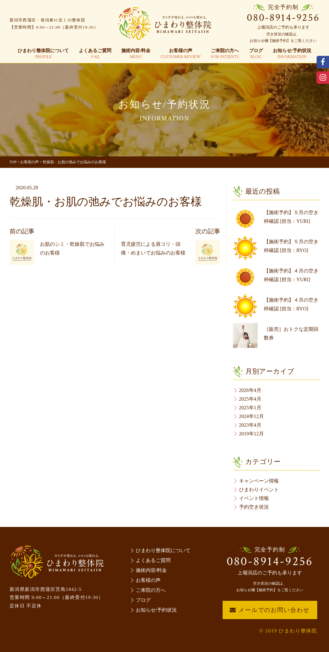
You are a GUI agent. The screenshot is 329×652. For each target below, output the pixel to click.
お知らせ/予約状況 (292, 54)
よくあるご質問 (95, 54)
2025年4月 (250, 399)
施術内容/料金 (135, 54)
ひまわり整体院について (43, 54)
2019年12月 (251, 433)
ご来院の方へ (225, 54)
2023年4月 (250, 425)
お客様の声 (181, 54)
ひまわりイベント (259, 489)
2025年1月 (250, 407)
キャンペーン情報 (259, 480)
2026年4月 (250, 390)
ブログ (256, 54)
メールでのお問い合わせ (269, 610)
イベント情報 (254, 498)
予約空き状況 (254, 507)
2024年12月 (251, 416)
